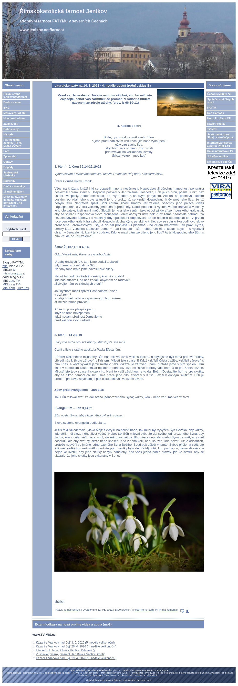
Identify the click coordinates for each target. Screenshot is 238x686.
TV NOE (212, 129)
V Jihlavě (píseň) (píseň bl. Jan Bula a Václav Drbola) (70, 654)
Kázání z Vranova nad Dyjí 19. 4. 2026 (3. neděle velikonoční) (76, 658)
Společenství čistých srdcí (220, 101)
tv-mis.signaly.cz (12, 271)
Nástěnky (9, 180)
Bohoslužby (11, 129)
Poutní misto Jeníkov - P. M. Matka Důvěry (12, 142)
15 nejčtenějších (13, 191)
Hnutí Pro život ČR (219, 118)
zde (5, 266)
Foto (6, 151)
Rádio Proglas (216, 123)
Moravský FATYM (14, 112)
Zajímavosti (10, 123)
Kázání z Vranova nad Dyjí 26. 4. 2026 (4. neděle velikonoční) (76, 646)
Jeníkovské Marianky (10, 174)
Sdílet (59, 601)
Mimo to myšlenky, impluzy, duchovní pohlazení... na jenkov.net (15, 201)
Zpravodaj (9, 156)
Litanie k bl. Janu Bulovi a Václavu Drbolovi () (65, 650)
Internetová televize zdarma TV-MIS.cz (219, 144)
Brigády (8, 167)
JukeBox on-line (217, 156)
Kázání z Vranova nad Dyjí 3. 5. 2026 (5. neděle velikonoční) (75, 642)
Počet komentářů (143, 609)
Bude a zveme (12, 102)
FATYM (211, 107)
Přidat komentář (168, 609)
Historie (8, 134)
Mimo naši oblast (14, 118)
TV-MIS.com (11, 286)
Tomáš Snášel (72, 609)
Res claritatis (215, 112)
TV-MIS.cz (11, 282)
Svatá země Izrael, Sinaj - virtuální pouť (220, 136)
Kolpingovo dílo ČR (219, 161)
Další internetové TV (220, 151)
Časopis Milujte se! (219, 93)
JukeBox (23, 288)
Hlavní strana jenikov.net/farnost (15, 95)
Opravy (8, 161)
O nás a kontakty (14, 186)
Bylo (6, 107)
